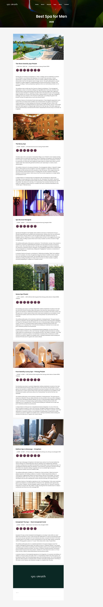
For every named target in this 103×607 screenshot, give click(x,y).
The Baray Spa (21, 144)
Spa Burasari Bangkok (25, 220)
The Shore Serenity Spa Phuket (28, 63)
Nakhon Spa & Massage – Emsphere (30, 449)
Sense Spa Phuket (23, 294)
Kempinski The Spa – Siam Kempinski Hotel (33, 522)
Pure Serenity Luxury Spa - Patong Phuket (32, 371)
